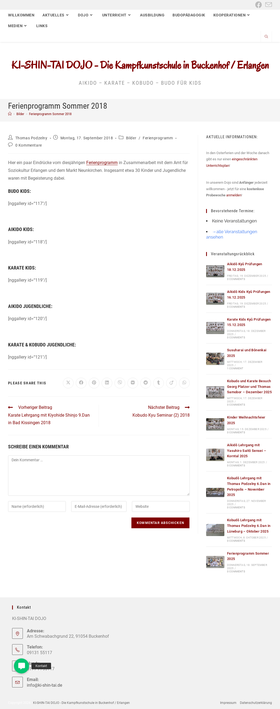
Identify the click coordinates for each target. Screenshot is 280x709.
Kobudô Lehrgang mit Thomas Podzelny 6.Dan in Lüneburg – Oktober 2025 (249, 525)
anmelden (233, 195)
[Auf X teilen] (68, 383)
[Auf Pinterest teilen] (94, 383)
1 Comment (235, 368)
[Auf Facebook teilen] (81, 383)
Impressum (228, 703)
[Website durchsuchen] (266, 37)
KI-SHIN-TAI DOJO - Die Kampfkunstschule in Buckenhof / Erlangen (140, 65)
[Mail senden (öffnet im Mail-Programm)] (268, 4)
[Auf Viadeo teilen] (171, 383)
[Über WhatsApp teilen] (184, 383)
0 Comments (236, 279)
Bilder (131, 138)
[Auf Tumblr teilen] (158, 383)
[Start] (10, 114)
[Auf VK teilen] (132, 383)
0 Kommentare (28, 145)
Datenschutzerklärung (256, 703)
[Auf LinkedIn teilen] (107, 383)
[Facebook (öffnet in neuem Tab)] (259, 4)
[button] (21, 665)
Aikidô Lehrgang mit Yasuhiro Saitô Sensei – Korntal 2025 (246, 450)
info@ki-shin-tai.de (44, 685)
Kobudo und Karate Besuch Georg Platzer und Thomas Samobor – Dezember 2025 (249, 386)
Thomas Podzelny (31, 138)
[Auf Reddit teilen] (145, 383)
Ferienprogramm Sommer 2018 (50, 114)
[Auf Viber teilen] (119, 383)
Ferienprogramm (158, 138)
